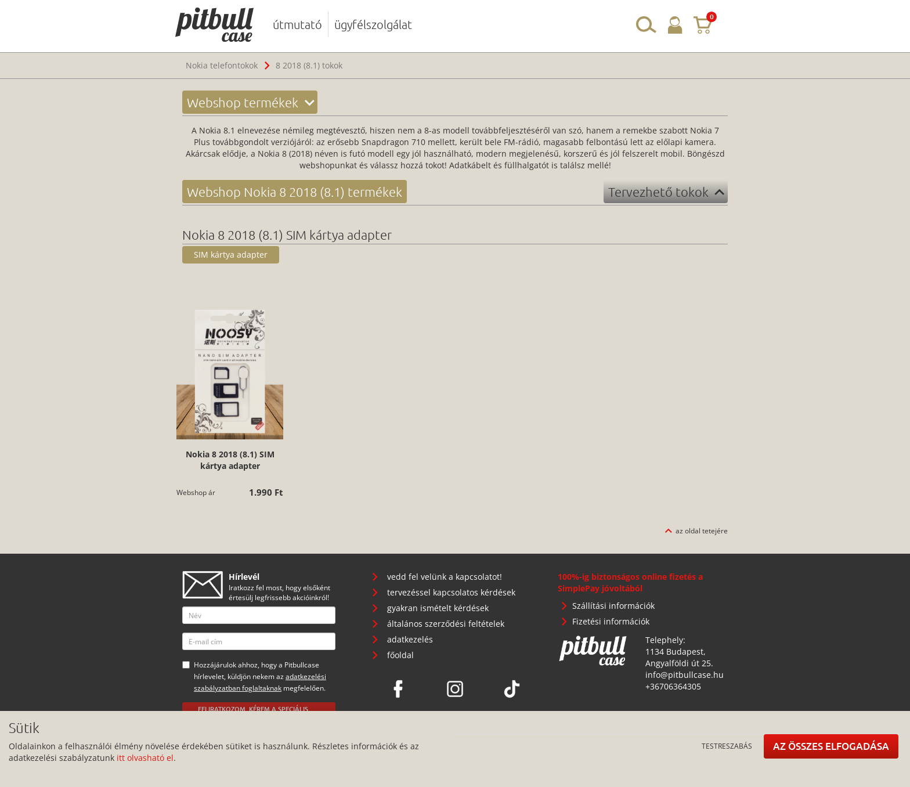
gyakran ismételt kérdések (438, 607)
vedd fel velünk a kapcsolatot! (444, 576)
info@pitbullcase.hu (684, 674)
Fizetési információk (610, 621)
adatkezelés (410, 639)
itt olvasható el (145, 757)
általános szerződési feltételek (445, 623)
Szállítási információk (613, 605)
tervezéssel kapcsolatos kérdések (451, 592)
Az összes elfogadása (831, 746)
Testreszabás (727, 745)
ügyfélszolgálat (373, 24)
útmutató (297, 24)
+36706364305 (673, 686)
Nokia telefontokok (222, 65)
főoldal (400, 654)
